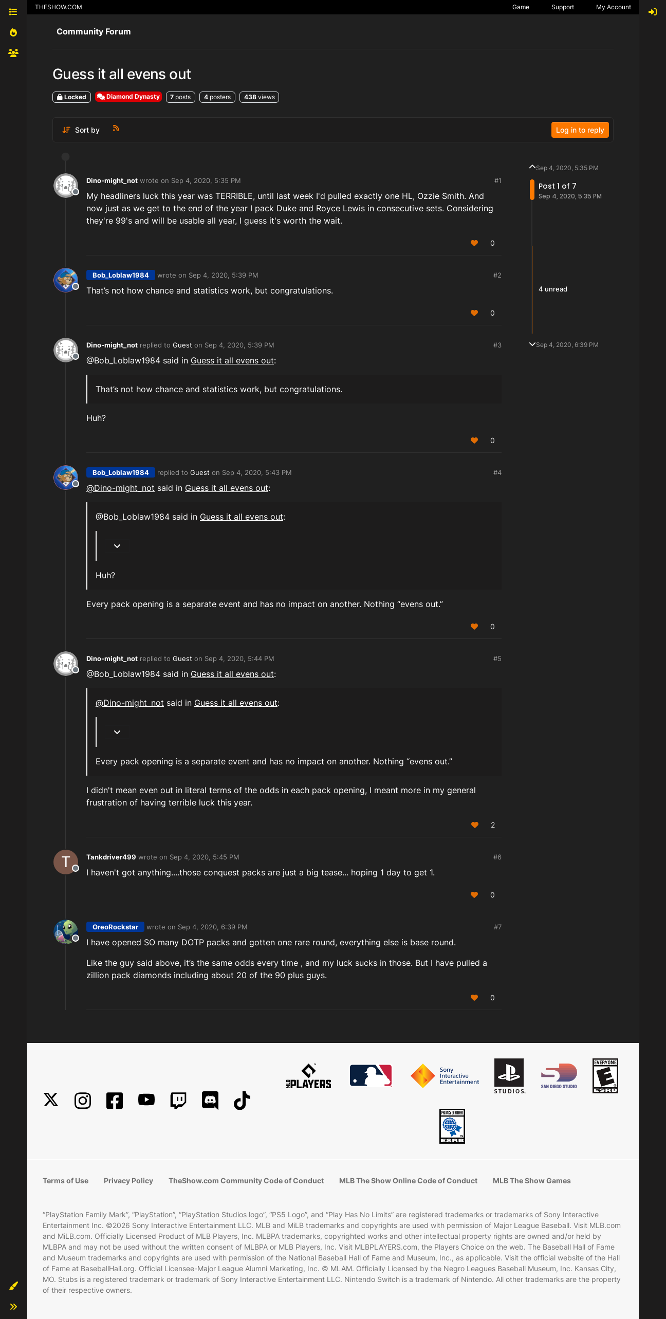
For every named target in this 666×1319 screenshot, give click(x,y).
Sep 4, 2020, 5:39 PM (223, 275)
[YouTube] (146, 1100)
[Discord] (210, 1100)
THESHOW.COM (58, 7)
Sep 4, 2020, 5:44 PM (239, 658)
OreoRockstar (115, 927)
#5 (497, 658)
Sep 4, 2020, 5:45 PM (204, 857)
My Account (613, 7)
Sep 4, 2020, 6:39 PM (213, 927)
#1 (498, 180)
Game (520, 7)
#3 (497, 345)
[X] (51, 1100)
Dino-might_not (112, 180)
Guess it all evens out (232, 360)
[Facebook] (114, 1100)
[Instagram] (83, 1100)
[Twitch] (178, 1100)
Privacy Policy (128, 1180)
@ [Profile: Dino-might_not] (120, 488)
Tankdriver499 (111, 857)
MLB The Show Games (532, 1180)
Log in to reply (580, 129)
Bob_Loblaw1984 (120, 275)
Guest (182, 345)
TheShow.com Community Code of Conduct (246, 1180)
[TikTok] (242, 1100)
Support (562, 7)
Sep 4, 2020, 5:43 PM (257, 472)
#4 (497, 472)
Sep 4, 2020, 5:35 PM (206, 180)
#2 (497, 275)
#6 (497, 857)
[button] (13, 1286)
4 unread (553, 289)
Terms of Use (65, 1180)
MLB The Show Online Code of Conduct (408, 1180)
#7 (498, 927)
